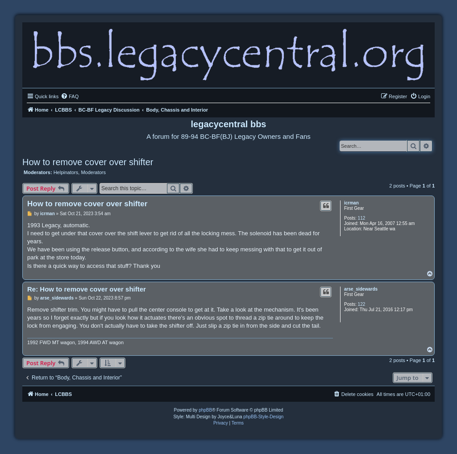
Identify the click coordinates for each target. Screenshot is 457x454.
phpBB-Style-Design (263, 416)
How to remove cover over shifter (87, 162)
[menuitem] (70, 96)
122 (362, 304)
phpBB (205, 410)
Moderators (93, 172)
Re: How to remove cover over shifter (86, 289)
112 (362, 218)
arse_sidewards (361, 289)
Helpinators (66, 172)
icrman (351, 202)
